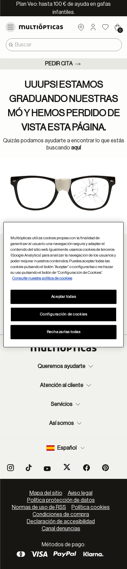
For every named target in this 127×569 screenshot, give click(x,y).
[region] (63, 284)
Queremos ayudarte (66, 366)
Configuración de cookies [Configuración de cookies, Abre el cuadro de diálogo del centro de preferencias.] (63, 314)
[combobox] (64, 44)
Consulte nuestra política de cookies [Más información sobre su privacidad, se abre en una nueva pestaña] (42, 278)
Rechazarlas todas (64, 332)
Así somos (66, 423)
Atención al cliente (66, 385)
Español (66, 448)
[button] (93, 27)
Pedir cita (63, 64)
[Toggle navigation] (10, 27)
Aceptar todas (63, 297)
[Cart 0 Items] (117, 27)
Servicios (66, 404)
